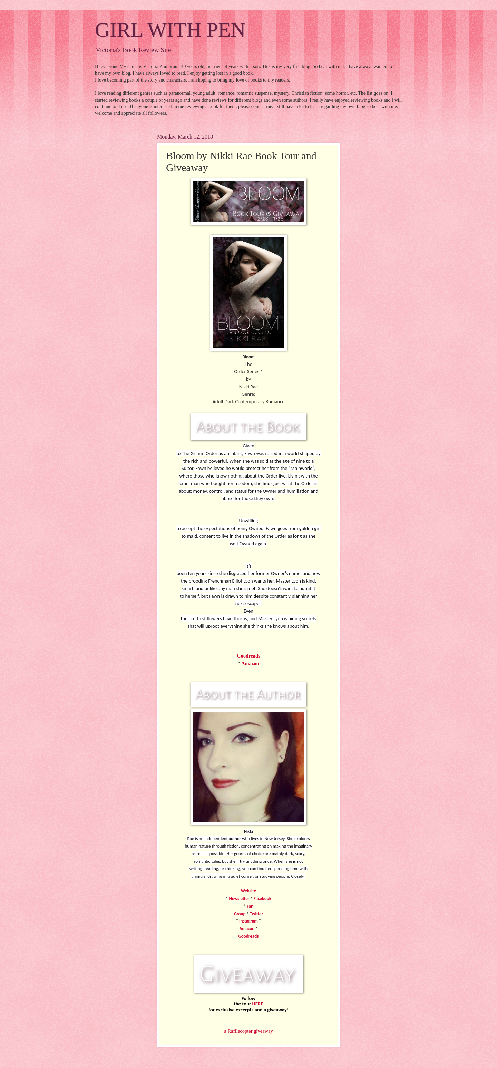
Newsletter (239, 898)
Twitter (256, 913)
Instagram (248, 921)
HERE (257, 1004)
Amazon (250, 663)
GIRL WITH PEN (170, 29)
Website (248, 891)
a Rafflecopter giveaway (248, 1031)
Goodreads (248, 656)
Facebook (262, 898)
